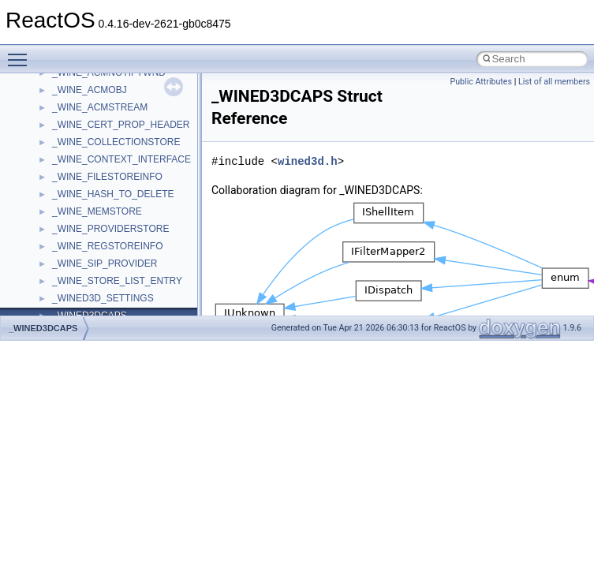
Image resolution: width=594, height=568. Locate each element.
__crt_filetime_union (94, 299)
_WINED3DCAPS (43, 328)
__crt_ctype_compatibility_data (117, 282)
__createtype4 (82, 213)
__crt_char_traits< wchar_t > (112, 265)
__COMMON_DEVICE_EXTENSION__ (135, 160)
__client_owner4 (86, 126)
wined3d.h (308, 161)
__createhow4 (81, 195)
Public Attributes (481, 82)
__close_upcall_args (95, 143)
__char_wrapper (86, 108)
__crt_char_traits (87, 230)
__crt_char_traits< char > (104, 247)
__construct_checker (96, 178)
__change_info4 (85, 74)
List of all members (554, 82)
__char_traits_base (92, 91)
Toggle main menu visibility (21, 53)
